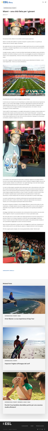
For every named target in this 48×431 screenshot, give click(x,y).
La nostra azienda (25, 425)
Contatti (32, 425)
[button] (45, 2)
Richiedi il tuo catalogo (40, 425)
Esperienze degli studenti (10, 8)
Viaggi (19, 315)
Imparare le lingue (22, 402)
